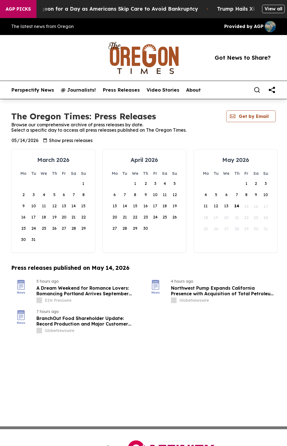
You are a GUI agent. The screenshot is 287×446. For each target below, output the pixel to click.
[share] (272, 90)
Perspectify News (32, 90)
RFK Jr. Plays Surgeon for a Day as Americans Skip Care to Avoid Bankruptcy (109, 9)
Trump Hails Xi (247, 9)
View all (273, 8)
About (193, 90)
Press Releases (121, 90)
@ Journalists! (78, 90)
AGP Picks (18, 9)
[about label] (39, 300)
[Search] (257, 89)
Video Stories (163, 90)
